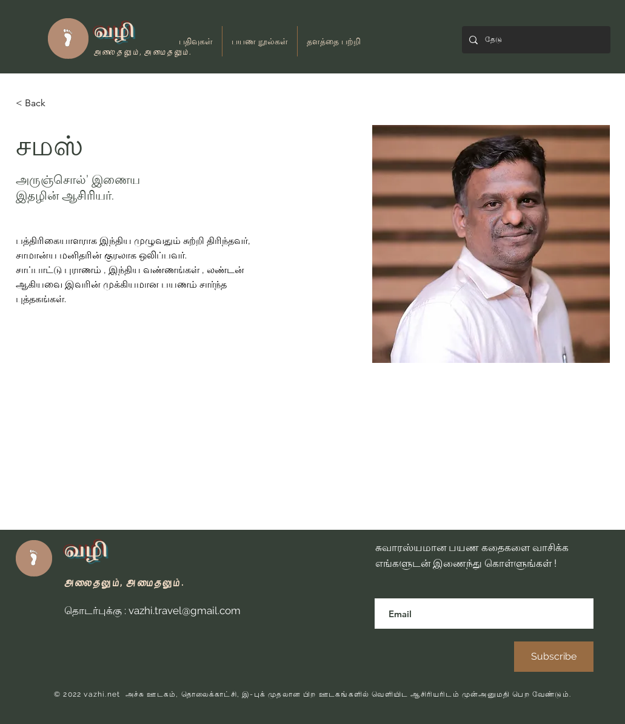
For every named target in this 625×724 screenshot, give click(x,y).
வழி (116, 33)
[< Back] (40, 103)
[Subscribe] (553, 656)
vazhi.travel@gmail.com (185, 610)
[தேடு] (535, 39)
